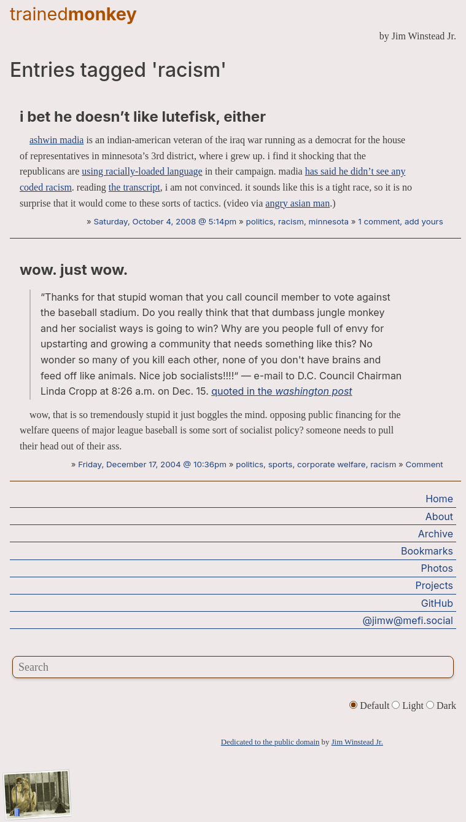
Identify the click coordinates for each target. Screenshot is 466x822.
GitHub (437, 603)
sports (280, 464)
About (439, 516)
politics (260, 221)
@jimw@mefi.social (408, 620)
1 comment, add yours (400, 221)
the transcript (134, 187)
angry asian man (297, 203)
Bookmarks (427, 551)
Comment (424, 464)
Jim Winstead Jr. (357, 742)
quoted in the (281, 391)
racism (291, 221)
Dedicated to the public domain (270, 742)
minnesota (329, 221)
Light (409, 705)
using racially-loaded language (142, 171)
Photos (437, 568)
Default (370, 705)
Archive (435, 534)
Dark (441, 705)
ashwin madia (56, 140)
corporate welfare (331, 464)
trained (73, 14)
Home (439, 498)
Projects (434, 585)
